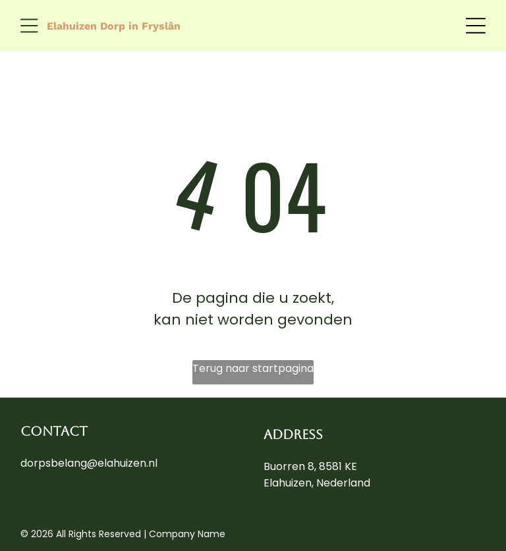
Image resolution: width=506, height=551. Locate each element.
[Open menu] (29, 26)
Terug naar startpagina (253, 368)
